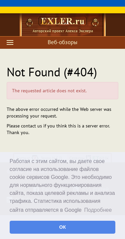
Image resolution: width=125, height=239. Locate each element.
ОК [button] (62, 227)
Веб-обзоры (62, 42)
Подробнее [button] (98, 210)
